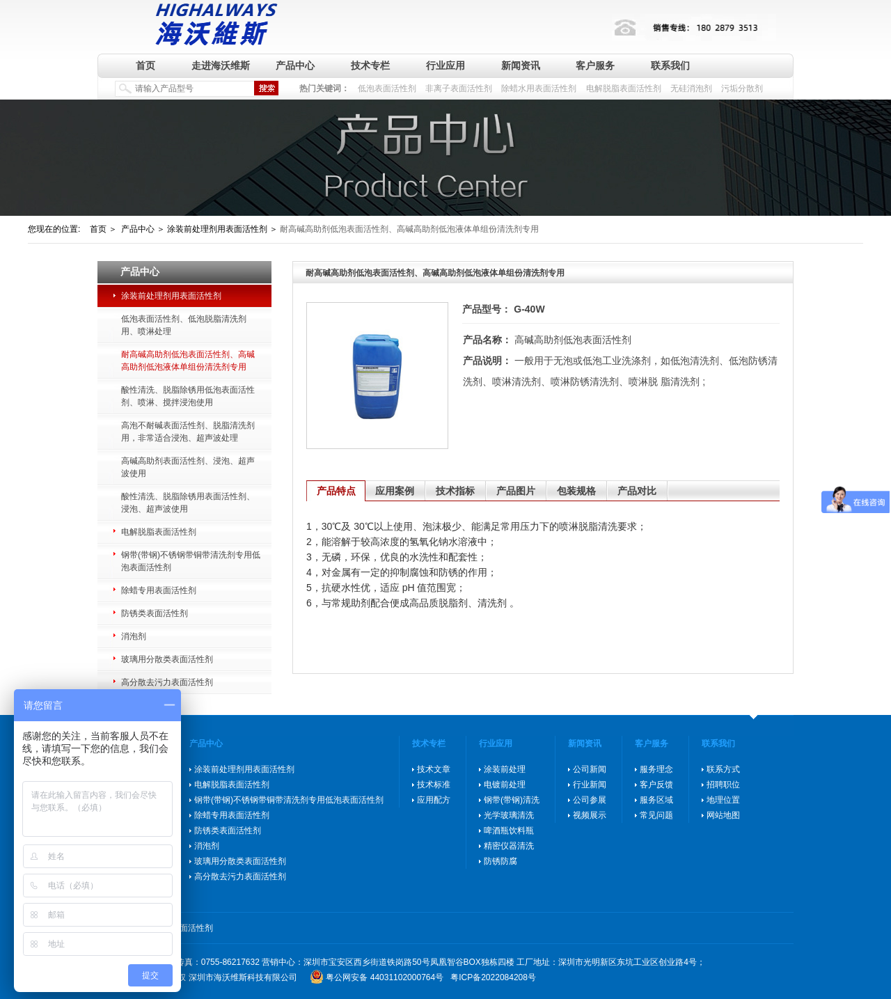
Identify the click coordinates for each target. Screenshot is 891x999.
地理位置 (723, 800)
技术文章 (433, 769)
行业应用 (445, 65)
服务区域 (656, 800)
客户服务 (595, 65)
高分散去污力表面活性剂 (167, 682)
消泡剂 (133, 636)
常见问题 (656, 815)
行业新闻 (589, 784)
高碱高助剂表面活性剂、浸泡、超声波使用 (188, 467)
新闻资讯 (520, 65)
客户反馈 (656, 784)
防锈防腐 (500, 861)
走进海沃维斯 (220, 65)
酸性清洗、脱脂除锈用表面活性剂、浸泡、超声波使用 (188, 502)
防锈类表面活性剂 (154, 613)
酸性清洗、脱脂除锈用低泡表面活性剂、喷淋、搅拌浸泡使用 (188, 396)
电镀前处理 (505, 784)
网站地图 (723, 815)
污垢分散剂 (742, 88)
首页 (145, 65)
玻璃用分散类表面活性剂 (167, 659)
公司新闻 (589, 769)
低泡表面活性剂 (387, 88)
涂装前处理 (505, 769)
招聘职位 (723, 784)
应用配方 (433, 800)
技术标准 (433, 784)
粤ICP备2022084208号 (493, 977)
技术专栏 (370, 65)
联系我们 (670, 65)
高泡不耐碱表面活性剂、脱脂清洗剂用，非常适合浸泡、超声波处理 (188, 431)
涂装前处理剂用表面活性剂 (171, 296)
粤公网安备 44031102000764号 (384, 977)
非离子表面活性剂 (458, 88)
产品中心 (295, 65)
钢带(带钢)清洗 (511, 800)
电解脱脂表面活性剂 (623, 88)
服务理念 (656, 769)
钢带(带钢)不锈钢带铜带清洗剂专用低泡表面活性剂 (190, 561)
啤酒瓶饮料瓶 (509, 830)
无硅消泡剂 (691, 88)
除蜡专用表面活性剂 (158, 590)
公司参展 (589, 800)
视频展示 (589, 815)
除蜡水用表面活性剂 (538, 88)
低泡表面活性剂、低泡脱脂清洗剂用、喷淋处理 (183, 325)
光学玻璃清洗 (509, 815)
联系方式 (723, 769)
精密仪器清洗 (509, 846)
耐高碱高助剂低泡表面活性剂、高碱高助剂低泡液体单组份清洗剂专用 (188, 360)
